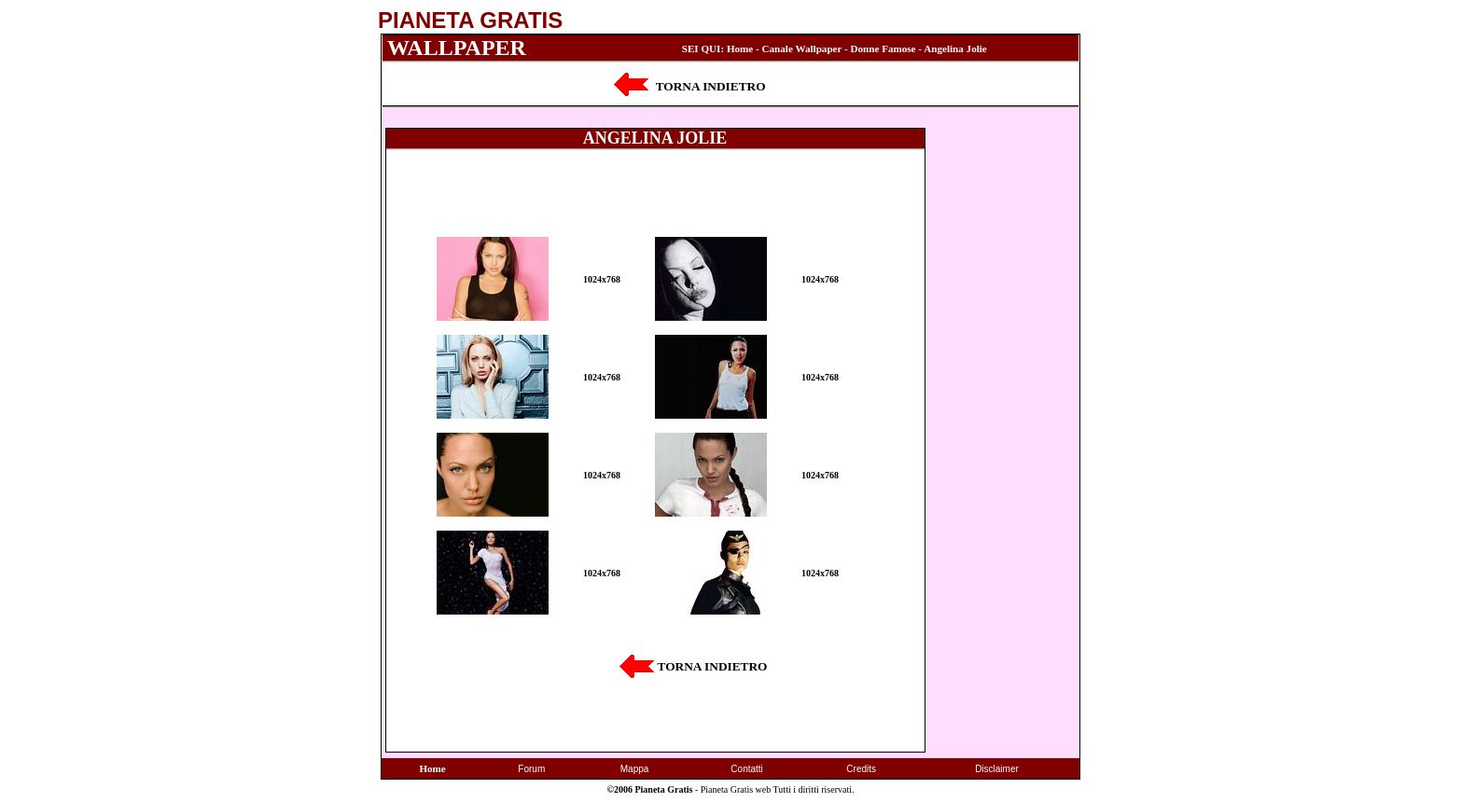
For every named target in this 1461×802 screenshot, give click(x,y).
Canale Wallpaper (802, 48)
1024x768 (601, 279)
